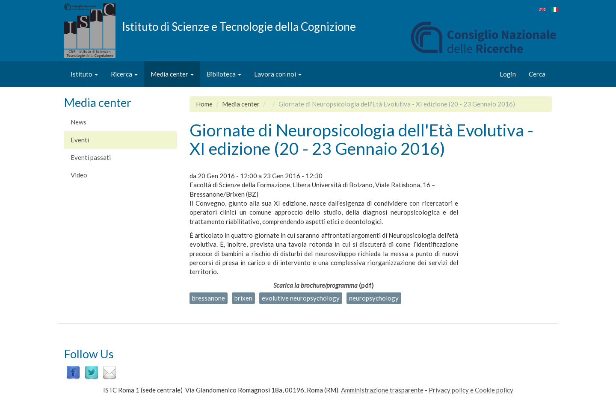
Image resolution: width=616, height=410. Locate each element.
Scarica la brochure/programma (315, 285)
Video (79, 175)
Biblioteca (224, 74)
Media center (172, 74)
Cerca (537, 74)
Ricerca (124, 74)
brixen (243, 298)
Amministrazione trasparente (382, 390)
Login (508, 74)
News (78, 122)
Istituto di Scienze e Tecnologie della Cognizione (239, 26)
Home (204, 104)
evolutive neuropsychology (301, 298)
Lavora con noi (278, 74)
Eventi (80, 140)
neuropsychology (374, 298)
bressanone (208, 298)
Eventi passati (91, 157)
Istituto (84, 74)
